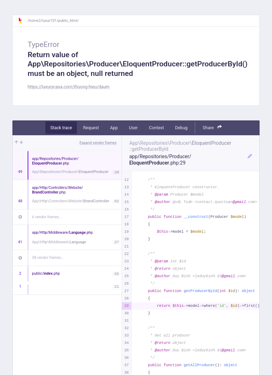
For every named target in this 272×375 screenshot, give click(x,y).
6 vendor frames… (47, 217)
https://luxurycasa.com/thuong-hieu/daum (68, 86)
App (114, 127)
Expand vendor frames (98, 143)
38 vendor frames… (48, 257)
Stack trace (61, 127)
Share (212, 127)
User (133, 127)
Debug (181, 127)
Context (156, 127)
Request (91, 127)
